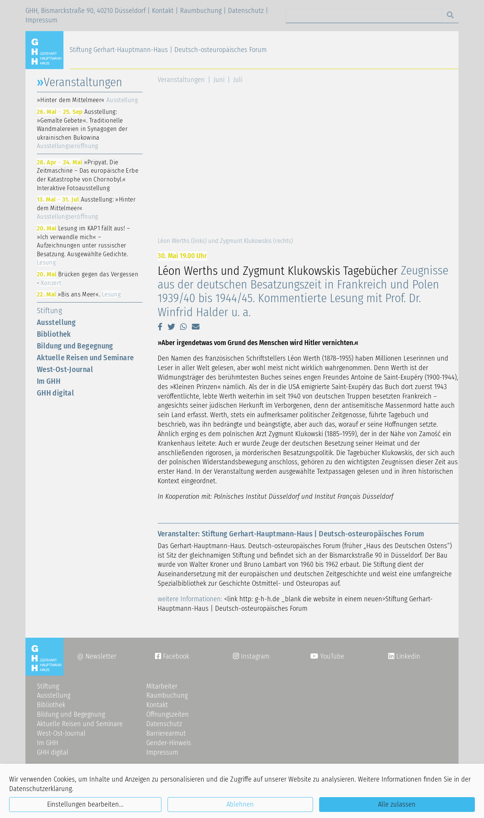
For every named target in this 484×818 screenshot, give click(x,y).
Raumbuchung (200, 10)
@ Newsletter (96, 656)
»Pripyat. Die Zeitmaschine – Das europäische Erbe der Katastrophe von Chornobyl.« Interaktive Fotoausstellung (87, 175)
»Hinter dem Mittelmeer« (87, 100)
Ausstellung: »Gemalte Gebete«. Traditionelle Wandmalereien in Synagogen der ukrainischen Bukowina (82, 129)
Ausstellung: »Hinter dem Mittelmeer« (86, 207)
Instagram (251, 656)
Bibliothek (54, 334)
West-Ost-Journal (65, 369)
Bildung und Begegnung (75, 345)
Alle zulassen (397, 804)
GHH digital (55, 392)
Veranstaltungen (181, 80)
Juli (237, 80)
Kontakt (163, 10)
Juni (219, 80)
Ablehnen (240, 804)
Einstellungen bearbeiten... (85, 804)
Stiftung (49, 310)
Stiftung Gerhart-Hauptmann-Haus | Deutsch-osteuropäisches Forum (168, 50)
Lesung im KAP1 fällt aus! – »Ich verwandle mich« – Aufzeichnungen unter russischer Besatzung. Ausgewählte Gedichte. (83, 245)
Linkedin (407, 656)
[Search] (364, 15)
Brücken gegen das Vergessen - (87, 278)
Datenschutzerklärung (40, 789)
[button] (160, 326)
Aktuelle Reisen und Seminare (85, 357)
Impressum (41, 20)
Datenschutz (246, 10)
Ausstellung (56, 322)
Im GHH (48, 381)
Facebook (172, 656)
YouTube (327, 656)
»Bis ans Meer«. (79, 294)
